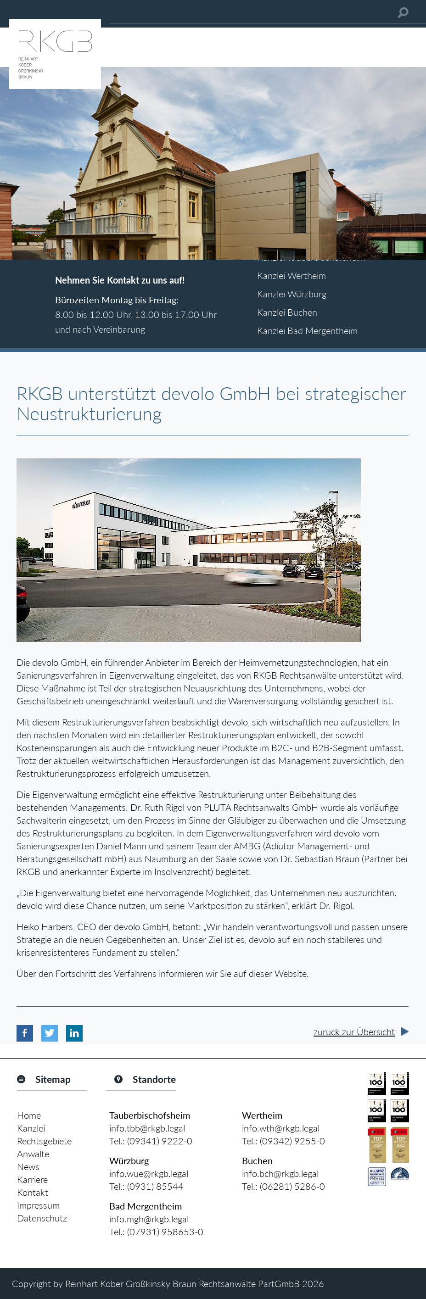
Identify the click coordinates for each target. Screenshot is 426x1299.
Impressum (38, 1204)
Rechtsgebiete (44, 1140)
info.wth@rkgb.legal (281, 1127)
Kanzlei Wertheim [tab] (291, 275)
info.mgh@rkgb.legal (149, 1218)
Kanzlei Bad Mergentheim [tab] (307, 330)
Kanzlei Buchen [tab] (287, 312)
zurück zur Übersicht (354, 1031)
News (28, 1166)
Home (29, 1115)
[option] (213, 163)
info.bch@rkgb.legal (280, 1173)
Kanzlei (31, 1127)
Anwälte (33, 1153)
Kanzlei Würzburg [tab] (291, 293)
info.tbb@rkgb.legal (147, 1127)
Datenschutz (42, 1217)
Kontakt (32, 1192)
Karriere (32, 1179)
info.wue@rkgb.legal (148, 1173)
